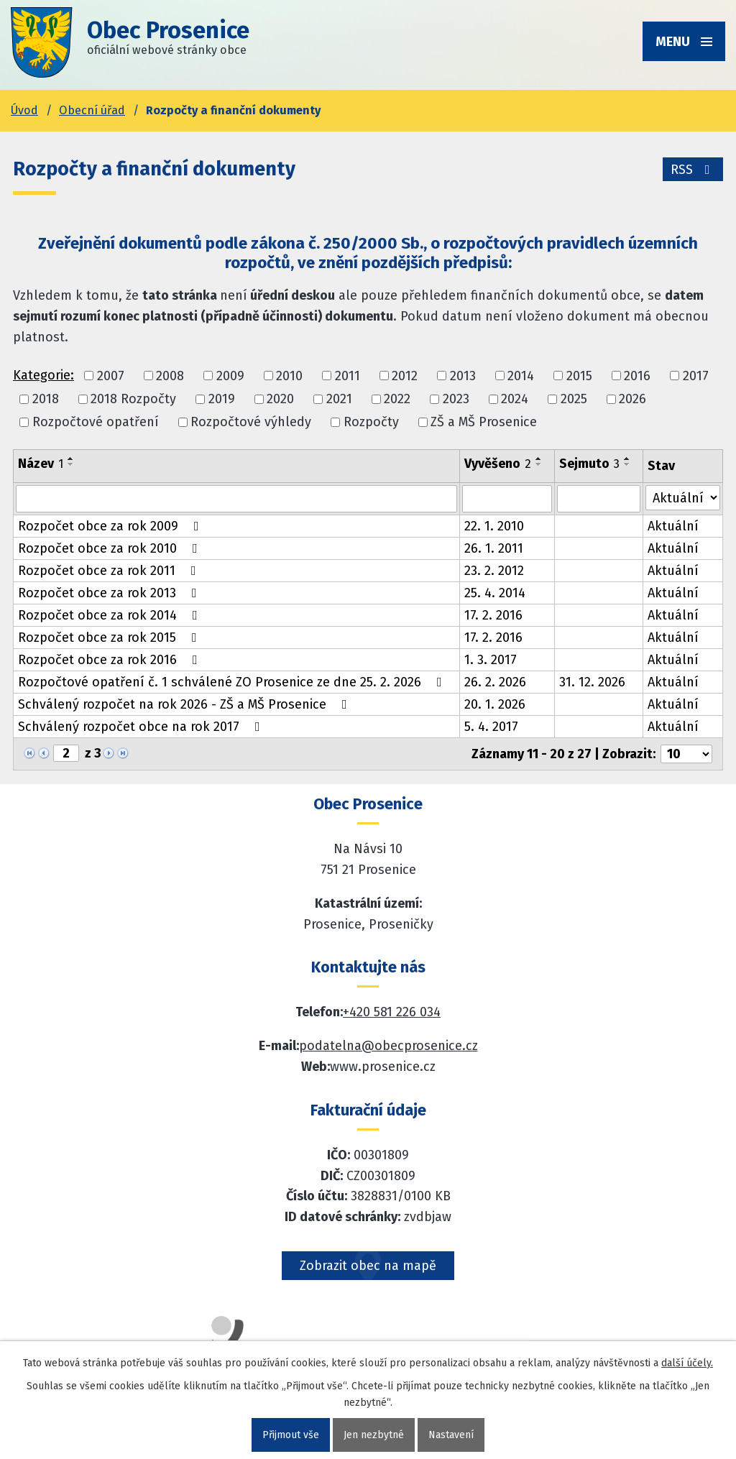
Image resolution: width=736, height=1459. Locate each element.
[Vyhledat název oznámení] (236, 498)
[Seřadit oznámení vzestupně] (71, 458)
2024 (514, 399)
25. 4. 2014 (494, 593)
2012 (405, 376)
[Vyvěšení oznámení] (507, 498)
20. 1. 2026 (494, 704)
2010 (289, 376)
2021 (339, 399)
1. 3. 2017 (490, 660)
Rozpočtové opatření (95, 422)
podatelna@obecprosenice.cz (388, 1046)
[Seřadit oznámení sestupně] (71, 464)
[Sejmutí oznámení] (598, 498)
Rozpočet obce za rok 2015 (110, 637)
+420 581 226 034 (392, 1012)
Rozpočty (371, 422)
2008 (170, 376)
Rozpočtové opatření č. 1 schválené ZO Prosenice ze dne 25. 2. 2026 (233, 682)
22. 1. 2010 (494, 526)
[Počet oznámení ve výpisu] (686, 754)
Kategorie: (43, 375)
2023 (456, 399)
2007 (110, 376)
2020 (280, 399)
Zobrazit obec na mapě (368, 1266)
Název (40, 463)
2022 (397, 399)
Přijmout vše (290, 1435)
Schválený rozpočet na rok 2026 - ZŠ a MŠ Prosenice (185, 704)
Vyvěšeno (497, 463)
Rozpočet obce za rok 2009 (111, 526)
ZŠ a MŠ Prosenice (484, 422)
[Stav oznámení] (682, 497)
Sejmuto (589, 463)
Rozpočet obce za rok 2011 (110, 571)
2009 (230, 376)
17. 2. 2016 (493, 615)
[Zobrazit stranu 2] (66, 753)
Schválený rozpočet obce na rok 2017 (142, 727)
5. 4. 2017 (491, 727)
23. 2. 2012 (494, 571)
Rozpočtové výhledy (250, 422)
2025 (574, 399)
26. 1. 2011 (493, 548)
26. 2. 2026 (495, 682)
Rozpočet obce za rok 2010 (110, 548)
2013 (463, 376)
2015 (579, 376)
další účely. (687, 1363)
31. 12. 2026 (592, 682)
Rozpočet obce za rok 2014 (110, 615)
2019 (221, 399)
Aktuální (673, 526)
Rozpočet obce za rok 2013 (110, 593)
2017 (696, 376)
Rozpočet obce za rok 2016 (110, 660)
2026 (632, 399)
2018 (45, 399)
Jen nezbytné (374, 1435)
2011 (347, 376)
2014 (520, 376)
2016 (637, 376)
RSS (693, 170)
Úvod (24, 110)
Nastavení (451, 1435)
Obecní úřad (92, 110)
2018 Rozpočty (133, 399)
